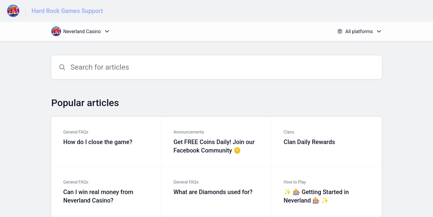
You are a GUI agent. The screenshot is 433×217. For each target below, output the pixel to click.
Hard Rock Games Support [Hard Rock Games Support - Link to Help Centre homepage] (67, 10)
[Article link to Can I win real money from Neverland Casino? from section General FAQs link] (106, 192)
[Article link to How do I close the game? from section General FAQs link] (106, 142)
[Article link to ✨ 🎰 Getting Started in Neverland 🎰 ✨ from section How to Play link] (327, 192)
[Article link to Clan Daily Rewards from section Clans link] (327, 142)
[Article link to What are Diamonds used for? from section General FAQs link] (216, 192)
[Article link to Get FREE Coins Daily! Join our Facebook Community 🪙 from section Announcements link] (216, 142)
